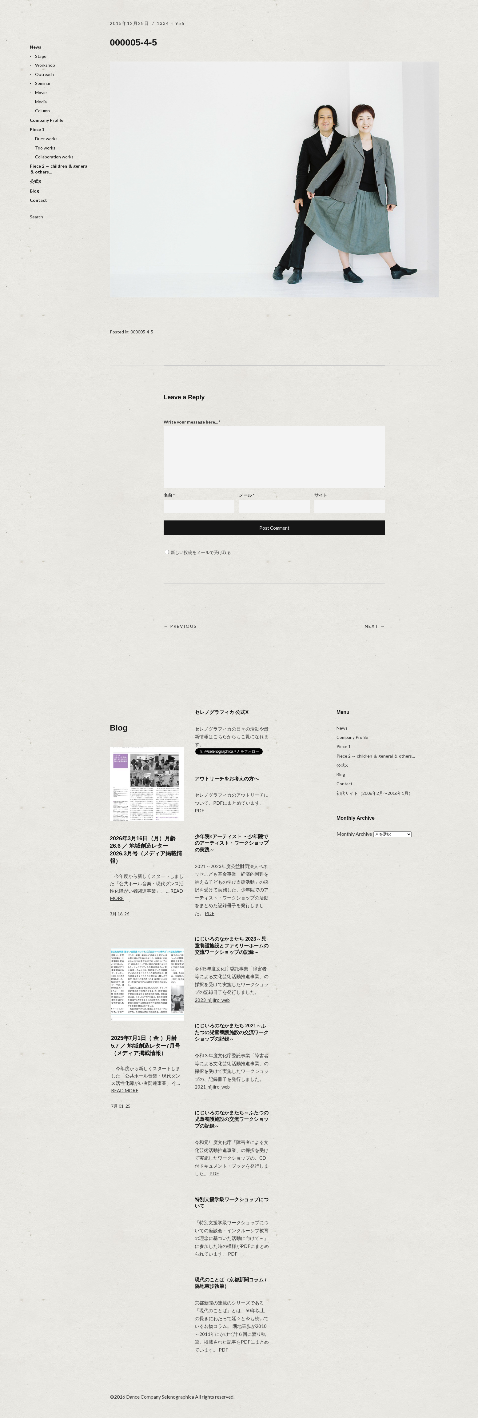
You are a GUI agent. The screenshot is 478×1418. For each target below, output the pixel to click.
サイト (320, 495)
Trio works (45, 147)
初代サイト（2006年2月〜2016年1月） (375, 793)
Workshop (45, 65)
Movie (41, 92)
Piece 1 (37, 129)
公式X (36, 181)
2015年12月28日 (129, 23)
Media (41, 101)
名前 (169, 495)
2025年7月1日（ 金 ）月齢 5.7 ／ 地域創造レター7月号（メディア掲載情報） (145, 1045)
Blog (34, 190)
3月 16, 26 (119, 913)
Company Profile (46, 120)
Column (42, 110)
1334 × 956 (171, 23)
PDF (199, 810)
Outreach (44, 74)
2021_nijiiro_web (212, 1086)
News (35, 47)
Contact (38, 200)
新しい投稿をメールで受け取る (201, 552)
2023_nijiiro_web (212, 1000)
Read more (124, 1090)
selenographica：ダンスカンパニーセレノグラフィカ (53, 26)
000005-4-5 (141, 331)
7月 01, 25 (120, 1106)
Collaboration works (54, 156)
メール (246, 495)
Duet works (46, 138)
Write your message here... (192, 421)
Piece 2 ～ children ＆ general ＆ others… (59, 169)
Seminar (42, 83)
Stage (40, 56)
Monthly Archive (354, 834)
